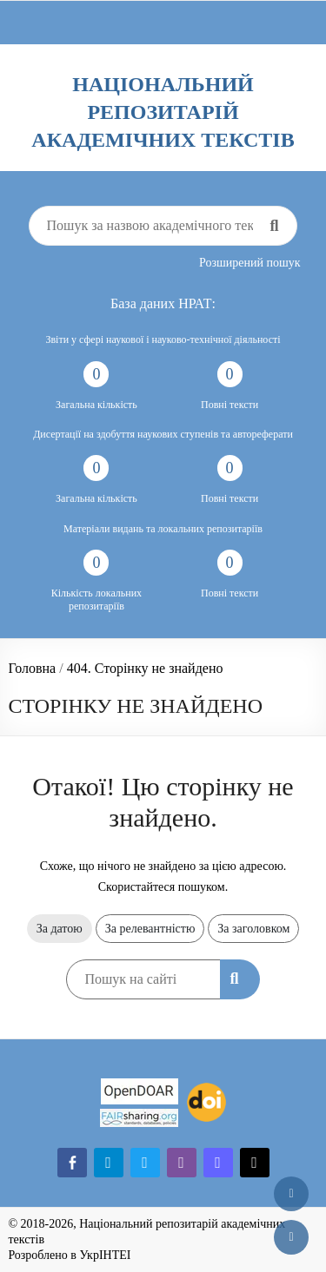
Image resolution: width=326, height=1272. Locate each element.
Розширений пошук (250, 262)
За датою (60, 928)
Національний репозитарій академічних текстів (162, 112)
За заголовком (253, 928)
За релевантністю (150, 928)
